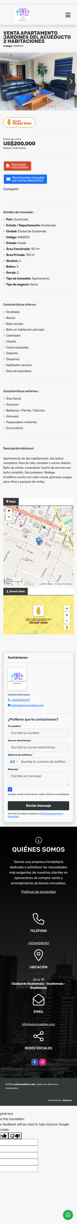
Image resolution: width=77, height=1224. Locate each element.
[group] (38, 81)
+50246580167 (20, 699)
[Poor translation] (15, 1135)
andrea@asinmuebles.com (27, 705)
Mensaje (13, 769)
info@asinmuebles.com (38, 1024)
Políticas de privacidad (38, 892)
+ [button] (9, 511)
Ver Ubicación (36, 619)
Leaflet (42, 584)
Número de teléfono (20, 754)
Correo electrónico (20, 740)
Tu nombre (15, 726)
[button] (22, 106)
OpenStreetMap (65, 584)
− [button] (9, 517)
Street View (19, 122)
